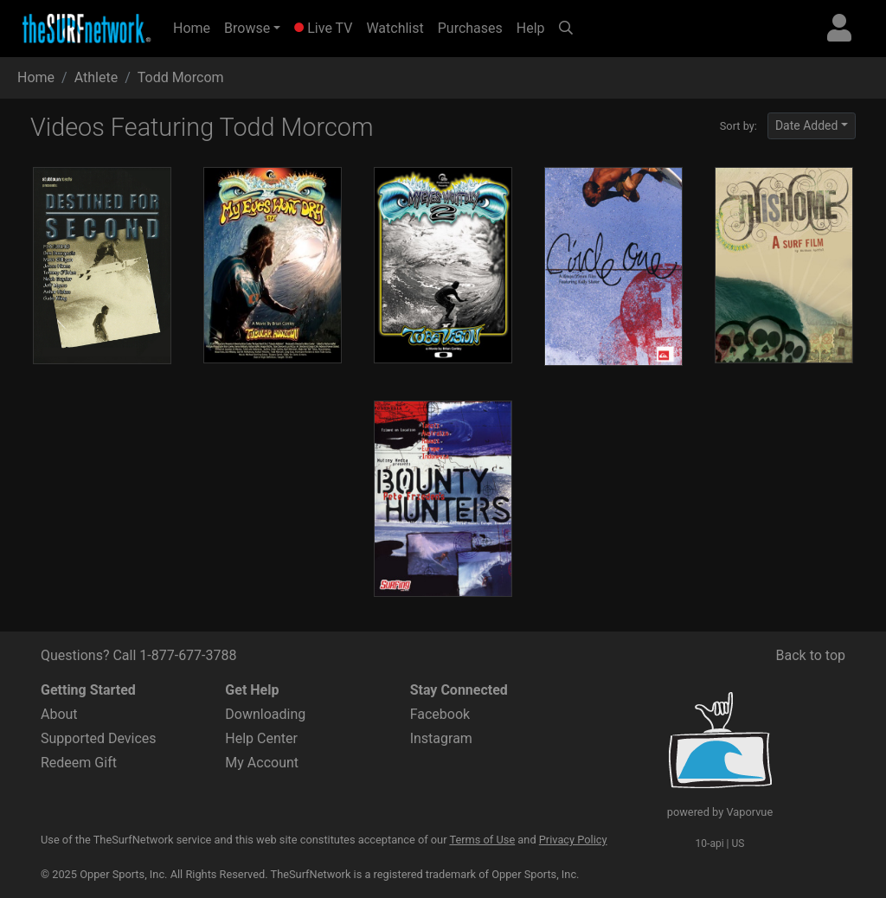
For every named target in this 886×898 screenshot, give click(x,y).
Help (531, 28)
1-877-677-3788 (187, 655)
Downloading (265, 714)
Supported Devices (99, 738)
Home (195, 26)
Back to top (810, 655)
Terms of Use (482, 839)
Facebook (440, 714)
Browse (247, 28)
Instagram (441, 738)
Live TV (323, 28)
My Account (262, 762)
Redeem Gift (79, 762)
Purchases (470, 28)
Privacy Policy (573, 839)
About (59, 714)
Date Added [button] (806, 125)
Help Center (261, 738)
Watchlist (394, 28)
